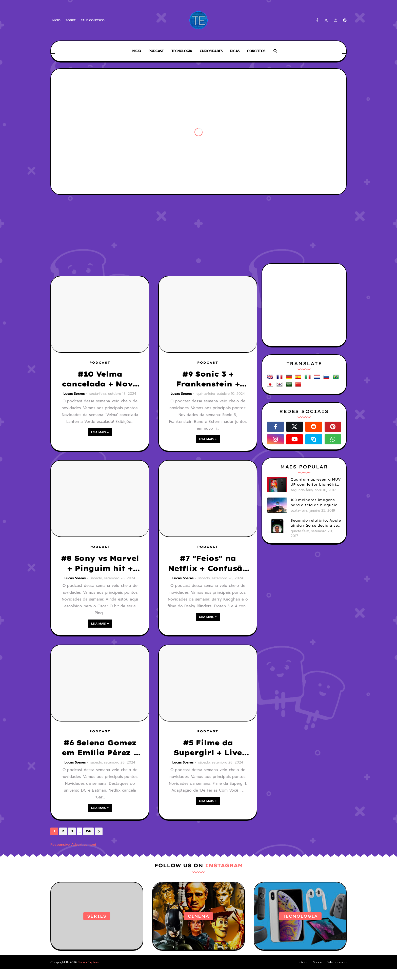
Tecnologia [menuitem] (181, 51)
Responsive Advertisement (73, 844)
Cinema (198, 916)
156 (88, 831)
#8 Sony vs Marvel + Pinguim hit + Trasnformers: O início (100, 563)
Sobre (71, 20)
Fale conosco (93, 20)
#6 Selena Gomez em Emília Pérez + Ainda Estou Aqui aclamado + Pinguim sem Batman (100, 747)
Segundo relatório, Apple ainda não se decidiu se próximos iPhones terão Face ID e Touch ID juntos (315, 523)
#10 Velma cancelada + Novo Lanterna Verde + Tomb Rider (100, 379)
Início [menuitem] (136, 51)
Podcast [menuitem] (156, 51)
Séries (96, 916)
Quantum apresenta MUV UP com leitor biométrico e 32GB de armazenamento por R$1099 (315, 482)
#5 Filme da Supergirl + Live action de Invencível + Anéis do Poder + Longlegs (208, 747)
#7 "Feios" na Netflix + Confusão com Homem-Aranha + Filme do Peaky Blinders (208, 563)
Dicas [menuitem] (235, 51)
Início (56, 20)
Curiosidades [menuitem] (211, 51)
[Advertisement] (198, 215)
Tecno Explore (88, 962)
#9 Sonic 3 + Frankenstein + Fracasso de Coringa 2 (208, 379)
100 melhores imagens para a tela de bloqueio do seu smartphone (314, 502)
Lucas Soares (74, 393)
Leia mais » (100, 432)
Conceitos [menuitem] (256, 51)
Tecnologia (300, 916)
